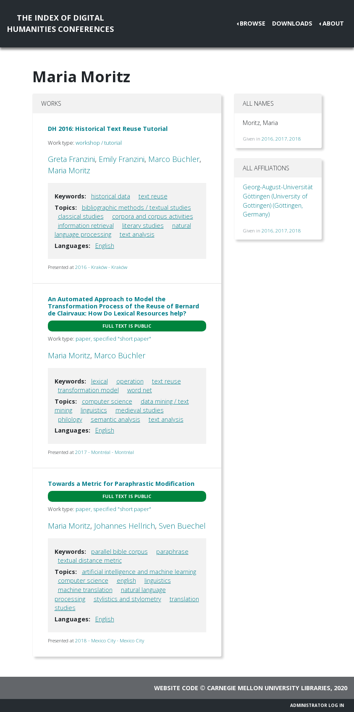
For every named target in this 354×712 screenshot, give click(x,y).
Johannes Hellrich (124, 526)
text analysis (137, 234)
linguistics (94, 410)
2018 (295, 139)
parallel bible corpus (119, 552)
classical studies (81, 216)
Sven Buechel (182, 526)
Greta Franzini (71, 159)
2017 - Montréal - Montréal (104, 452)
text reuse (153, 196)
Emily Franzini (121, 159)
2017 (281, 139)
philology (70, 419)
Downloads (292, 23)
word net (139, 390)
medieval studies (139, 410)
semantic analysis (115, 419)
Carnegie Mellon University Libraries (268, 688)
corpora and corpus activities (152, 216)
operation (130, 381)
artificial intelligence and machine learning (139, 572)
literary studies (143, 226)
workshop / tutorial (99, 142)
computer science (107, 401)
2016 (267, 139)
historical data (110, 196)
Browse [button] (252, 23)
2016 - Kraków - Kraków (101, 267)
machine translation (85, 590)
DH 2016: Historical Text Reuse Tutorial (108, 129)
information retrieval (86, 226)
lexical (99, 381)
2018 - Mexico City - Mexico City (109, 640)
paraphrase (172, 552)
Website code (176, 688)
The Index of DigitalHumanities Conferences (60, 23)
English (104, 246)
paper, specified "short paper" (113, 338)
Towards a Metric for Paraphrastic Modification (121, 484)
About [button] (333, 23)
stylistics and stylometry (127, 599)
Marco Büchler (173, 159)
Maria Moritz (69, 170)
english (126, 580)
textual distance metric (90, 560)
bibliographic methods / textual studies (136, 207)
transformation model (88, 390)
